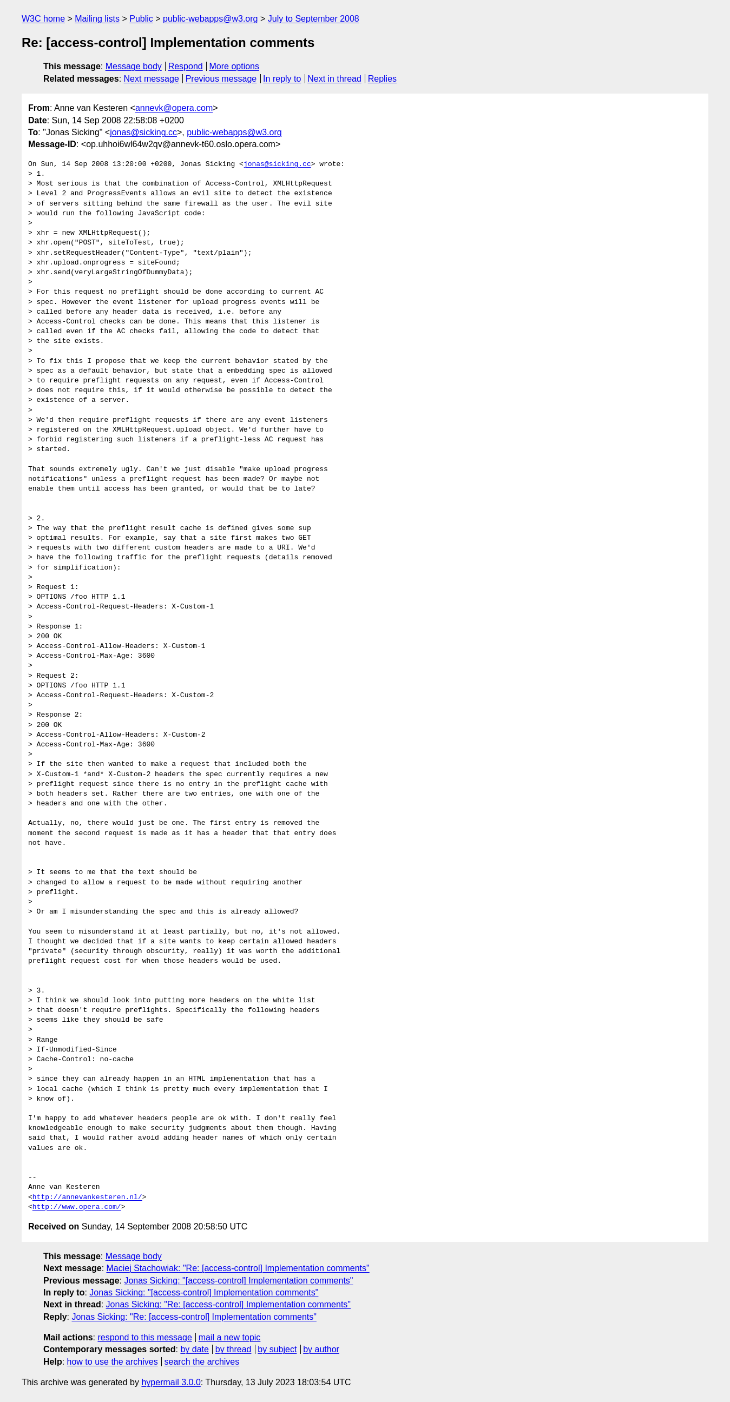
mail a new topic (230, 1337)
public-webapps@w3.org (210, 18)
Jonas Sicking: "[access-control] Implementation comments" (238, 1280)
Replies (382, 78)
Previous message (221, 78)
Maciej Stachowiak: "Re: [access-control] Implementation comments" (238, 1268)
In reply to (282, 78)
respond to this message (144, 1337)
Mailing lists (97, 18)
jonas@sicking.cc (143, 132)
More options (234, 66)
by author (321, 1349)
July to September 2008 (313, 18)
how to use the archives (112, 1361)
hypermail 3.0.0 (170, 1382)
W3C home (43, 18)
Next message (151, 78)
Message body (134, 66)
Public (141, 18)
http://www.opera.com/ (76, 1207)
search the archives (202, 1361)
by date (194, 1349)
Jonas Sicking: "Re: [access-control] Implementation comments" (228, 1304)
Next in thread (334, 78)
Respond (185, 66)
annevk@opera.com (174, 108)
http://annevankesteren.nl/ (87, 1197)
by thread (233, 1349)
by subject (277, 1349)
